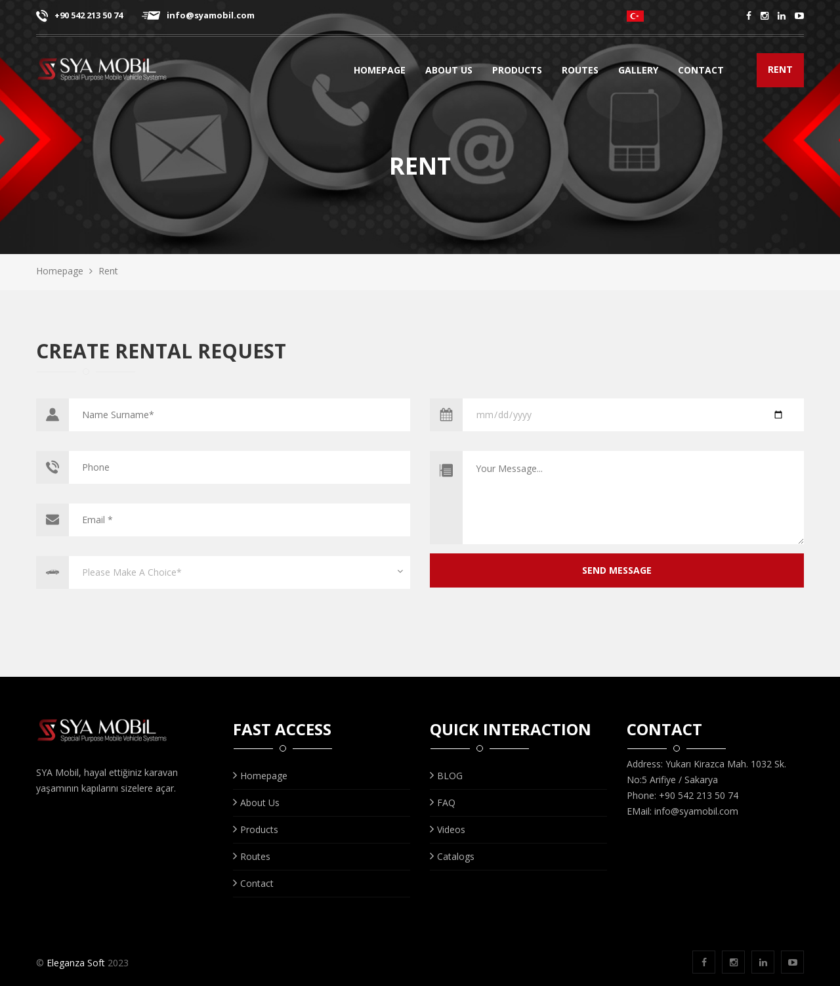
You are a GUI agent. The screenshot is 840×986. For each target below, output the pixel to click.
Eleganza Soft (76, 962)
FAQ (442, 802)
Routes (585, 72)
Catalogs (452, 856)
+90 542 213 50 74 (79, 15)
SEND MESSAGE (617, 570)
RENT (780, 69)
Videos (447, 829)
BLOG (446, 775)
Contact (701, 72)
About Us (448, 72)
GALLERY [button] (641, 72)
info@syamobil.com (198, 15)
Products (517, 72)
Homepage (380, 72)
